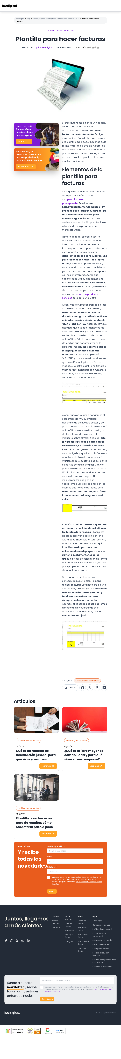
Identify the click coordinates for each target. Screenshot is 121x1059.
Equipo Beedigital (43, 47)
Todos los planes (82, 922)
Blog (28, 18)
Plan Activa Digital (83, 935)
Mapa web (69, 930)
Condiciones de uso (101, 925)
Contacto (56, 927)
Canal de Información (102, 966)
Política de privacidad (102, 929)
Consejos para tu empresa (44, 18)
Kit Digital (69, 941)
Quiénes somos (68, 924)
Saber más (26, 166)
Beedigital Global (69, 935)
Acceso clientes (55, 922)
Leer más (48, 766)
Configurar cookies (100, 948)
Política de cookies (100, 944)
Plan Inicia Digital (82, 929)
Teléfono (52, 867)
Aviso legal (97, 920)
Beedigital (20, 18)
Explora (24, 141)
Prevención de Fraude (102, 940)
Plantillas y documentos (69, 18)
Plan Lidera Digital (82, 949)
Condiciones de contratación (99, 934)
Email (50, 856)
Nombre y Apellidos (57, 846)
